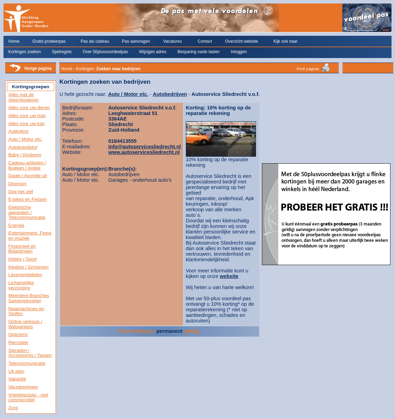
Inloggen (239, 51)
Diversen (17, 183)
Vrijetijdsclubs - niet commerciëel (28, 397)
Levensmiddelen (25, 274)
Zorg (13, 407)
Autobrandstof (22, 147)
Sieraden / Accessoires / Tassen (30, 353)
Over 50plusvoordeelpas (105, 51)
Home (13, 41)
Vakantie (17, 378)
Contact (205, 41)
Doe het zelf (20, 191)
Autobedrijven (170, 94)
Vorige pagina (37, 68)
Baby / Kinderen (24, 154)
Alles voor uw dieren (29, 107)
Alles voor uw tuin (26, 123)
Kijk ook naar (285, 41)
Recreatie (18, 342)
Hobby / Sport (22, 259)
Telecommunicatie (27, 363)
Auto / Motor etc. (25, 139)
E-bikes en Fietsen (27, 199)
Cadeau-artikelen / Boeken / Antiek (27, 165)
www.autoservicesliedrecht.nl (144, 152)
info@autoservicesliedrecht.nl (144, 146)
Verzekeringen (23, 386)
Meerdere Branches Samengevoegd (28, 298)
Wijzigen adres (152, 51)
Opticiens (18, 334)
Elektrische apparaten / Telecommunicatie (27, 212)
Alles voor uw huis (27, 115)
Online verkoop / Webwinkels (25, 324)
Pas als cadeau (95, 41)
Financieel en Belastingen (22, 249)
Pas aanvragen (136, 41)
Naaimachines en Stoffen (26, 311)
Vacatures (172, 41)
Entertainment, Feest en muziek (29, 235)
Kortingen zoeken (24, 51)
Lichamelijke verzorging (21, 285)
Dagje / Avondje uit (27, 175)
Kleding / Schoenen (28, 267)
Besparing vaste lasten (199, 51)
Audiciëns (18, 131)
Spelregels (62, 51)
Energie (16, 225)
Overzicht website (241, 41)
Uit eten (16, 371)
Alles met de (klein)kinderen (23, 97)
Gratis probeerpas (49, 41)
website (229, 276)
